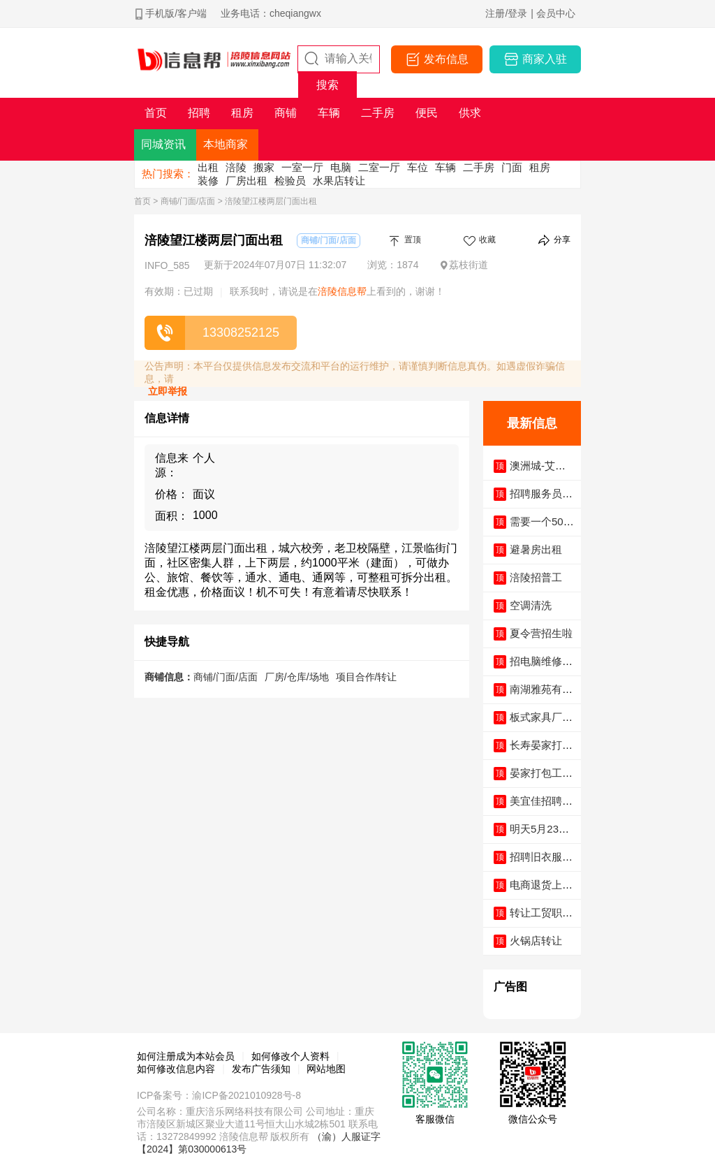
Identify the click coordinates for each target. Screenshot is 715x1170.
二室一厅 (379, 167)
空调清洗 (531, 605)
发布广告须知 (261, 1068)
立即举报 (167, 391)
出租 (208, 167)
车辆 (445, 167)
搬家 (263, 167)
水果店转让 (339, 181)
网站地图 (326, 1068)
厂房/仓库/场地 (297, 676)
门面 (511, 167)
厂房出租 (246, 181)
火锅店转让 (536, 940)
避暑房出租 (536, 549)
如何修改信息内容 (176, 1068)
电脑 (340, 167)
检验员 (290, 181)
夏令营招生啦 (541, 633)
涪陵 (236, 167)
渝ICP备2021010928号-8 (246, 1095)
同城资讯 (163, 144)
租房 (539, 167)
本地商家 (225, 144)
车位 (417, 167)
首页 (142, 201)
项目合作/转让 (366, 676)
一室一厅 (302, 167)
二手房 (478, 167)
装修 (208, 181)
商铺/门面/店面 (188, 201)
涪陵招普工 (536, 577)
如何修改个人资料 (290, 1056)
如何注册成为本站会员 (186, 1056)
